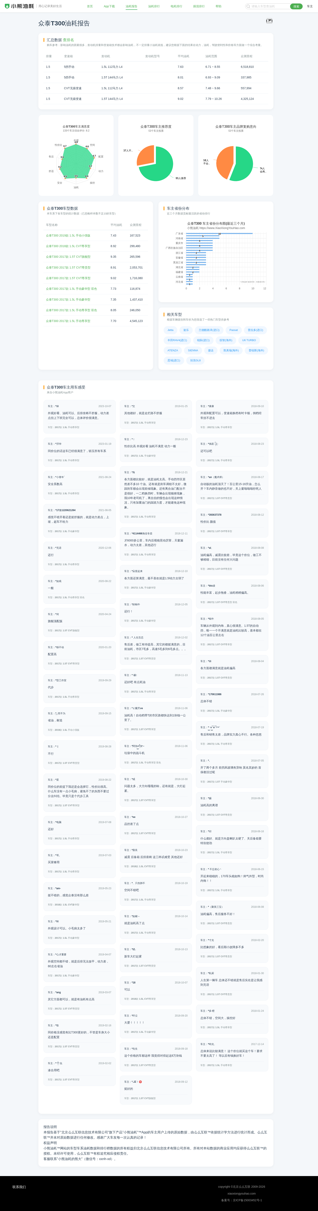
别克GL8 (195, 360)
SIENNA (193, 350)
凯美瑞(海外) (231, 350)
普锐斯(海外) (256, 350)
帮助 (218, 6)
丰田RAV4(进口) (177, 340)
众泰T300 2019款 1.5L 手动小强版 (68, 235)
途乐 (186, 330)
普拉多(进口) (255, 330)
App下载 (109, 6)
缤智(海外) (226, 340)
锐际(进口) (203, 340)
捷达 (211, 350)
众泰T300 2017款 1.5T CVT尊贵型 (68, 267)
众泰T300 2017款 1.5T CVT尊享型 (68, 278)
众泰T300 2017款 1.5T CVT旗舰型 (68, 256)
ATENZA (173, 350)
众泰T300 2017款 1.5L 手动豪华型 (68, 299)
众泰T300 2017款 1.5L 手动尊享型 (68, 321)
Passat (234, 330)
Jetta (170, 330)
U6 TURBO (249, 340)
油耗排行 (154, 6)
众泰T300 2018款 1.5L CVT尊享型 (68, 246)
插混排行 (199, 6)
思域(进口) (174, 360)
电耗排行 (176, 6)
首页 (90, 6)
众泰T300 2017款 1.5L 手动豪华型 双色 (71, 288)
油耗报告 (131, 6)
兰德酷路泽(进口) (209, 330)
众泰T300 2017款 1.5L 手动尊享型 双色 (71, 310)
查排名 (68, 40)
